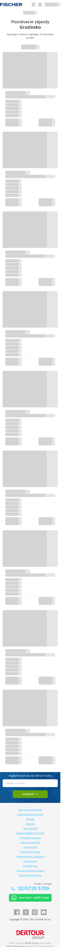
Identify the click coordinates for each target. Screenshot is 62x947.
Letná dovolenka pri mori (30, 814)
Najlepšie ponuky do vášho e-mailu (30, 775)
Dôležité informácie (30, 851)
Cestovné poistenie (30, 842)
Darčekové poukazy (30, 837)
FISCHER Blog (30, 865)
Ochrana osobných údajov (30, 870)
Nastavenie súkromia (30, 875)
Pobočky (30, 823)
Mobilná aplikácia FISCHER (30, 833)
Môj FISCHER (30, 828)
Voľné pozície (30, 861)
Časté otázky (30, 847)
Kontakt (30, 819)
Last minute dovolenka (30, 809)
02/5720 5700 (33, 888)
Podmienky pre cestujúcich (30, 856)
